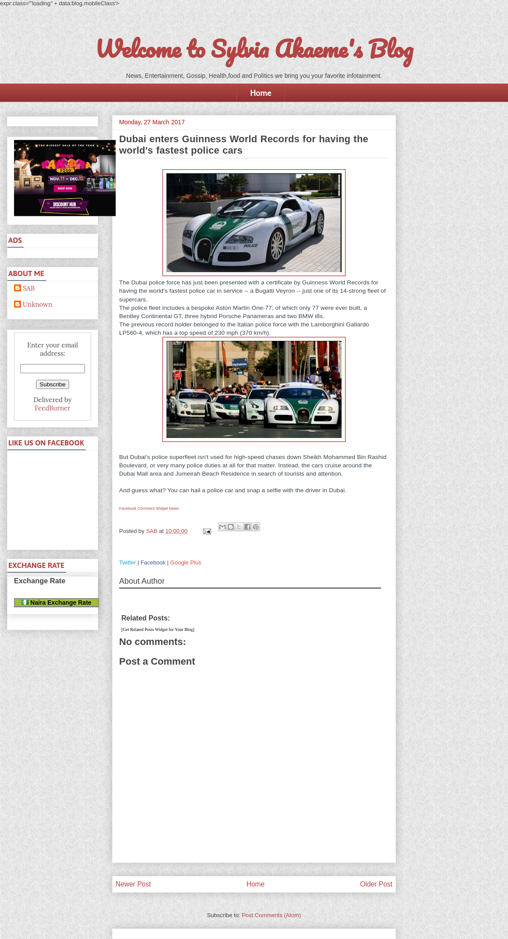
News (174, 508)
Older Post (376, 884)
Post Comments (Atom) (271, 915)
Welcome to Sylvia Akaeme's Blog (254, 48)
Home (260, 93)
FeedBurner (52, 408)
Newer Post (133, 884)
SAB (29, 288)
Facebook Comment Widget (143, 508)
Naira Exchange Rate (56, 602)
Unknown (37, 304)
